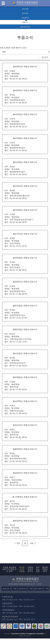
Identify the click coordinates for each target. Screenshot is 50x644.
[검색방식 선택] (25, 51)
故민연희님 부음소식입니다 (25, 168)
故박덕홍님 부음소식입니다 (25, 263)
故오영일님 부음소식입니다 (25, 383)
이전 (17, 543)
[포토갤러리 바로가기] (25, 18)
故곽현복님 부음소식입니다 (25, 96)
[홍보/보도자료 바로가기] (25, 26)
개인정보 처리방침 (22, 569)
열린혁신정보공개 (45, 569)
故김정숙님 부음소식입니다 (25, 192)
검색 (45, 57)
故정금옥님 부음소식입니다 (25, 526)
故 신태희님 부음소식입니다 (25, 502)
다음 (33, 543)
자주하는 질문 (38, 569)
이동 (15, 588)
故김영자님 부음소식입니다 (25, 478)
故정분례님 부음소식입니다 (25, 455)
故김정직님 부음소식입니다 (25, 287)
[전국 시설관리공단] (38, 588)
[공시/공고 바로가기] (25, 13)
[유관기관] (6, 588)
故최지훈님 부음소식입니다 (25, 311)
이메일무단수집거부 (30, 569)
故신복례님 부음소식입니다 (25, 407)
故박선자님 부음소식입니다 (25, 431)
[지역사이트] (22, 588)
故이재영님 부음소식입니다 (25, 216)
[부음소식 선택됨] (25, 22)
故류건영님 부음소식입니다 (25, 335)
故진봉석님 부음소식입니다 (25, 72)
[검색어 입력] (20, 57)
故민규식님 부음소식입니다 (25, 239)
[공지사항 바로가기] (25, 9)
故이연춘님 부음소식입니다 (25, 359)
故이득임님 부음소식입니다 (25, 120)
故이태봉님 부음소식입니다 (25, 144)
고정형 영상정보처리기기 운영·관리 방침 (9, 569)
